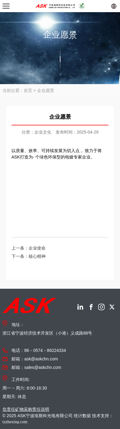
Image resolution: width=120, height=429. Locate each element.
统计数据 (82, 415)
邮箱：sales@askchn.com (36, 367)
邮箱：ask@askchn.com (35, 358)
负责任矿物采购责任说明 (25, 409)
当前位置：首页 (17, 90)
